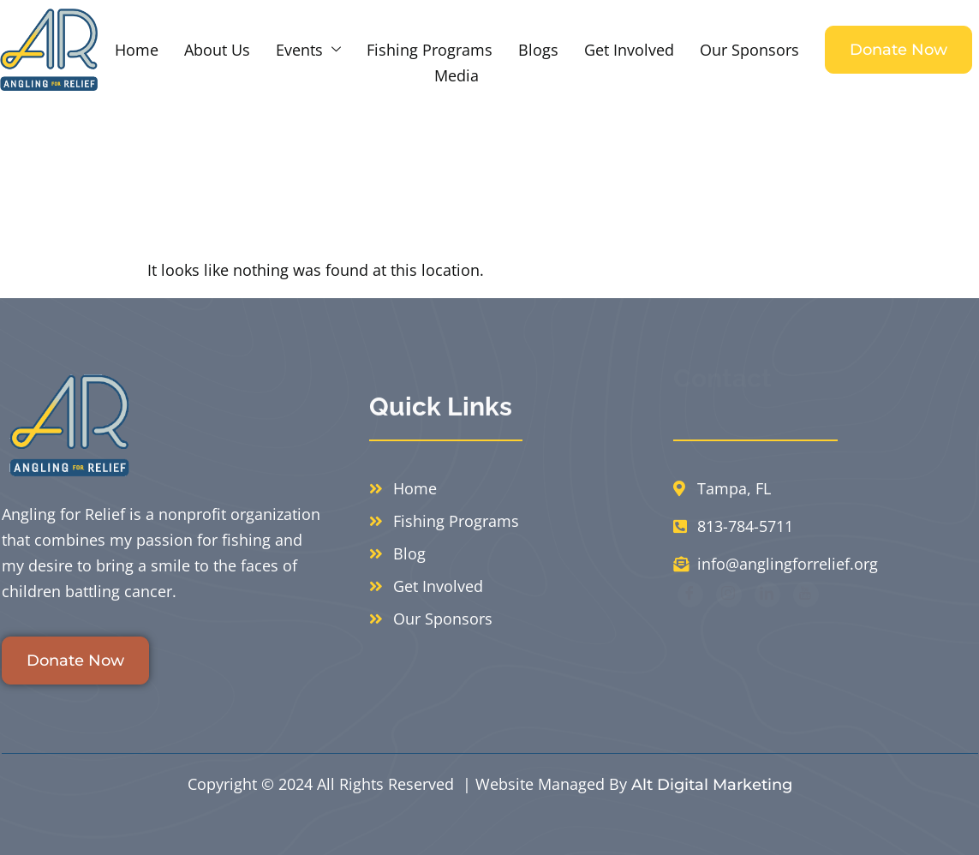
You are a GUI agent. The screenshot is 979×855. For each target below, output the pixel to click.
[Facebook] (690, 625)
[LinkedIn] (767, 625)
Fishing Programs (429, 49)
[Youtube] (806, 625)
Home (136, 49)
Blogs (538, 49)
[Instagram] (729, 625)
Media (456, 75)
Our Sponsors (749, 49)
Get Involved (629, 49)
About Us (217, 49)
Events (308, 50)
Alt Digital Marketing (711, 784)
